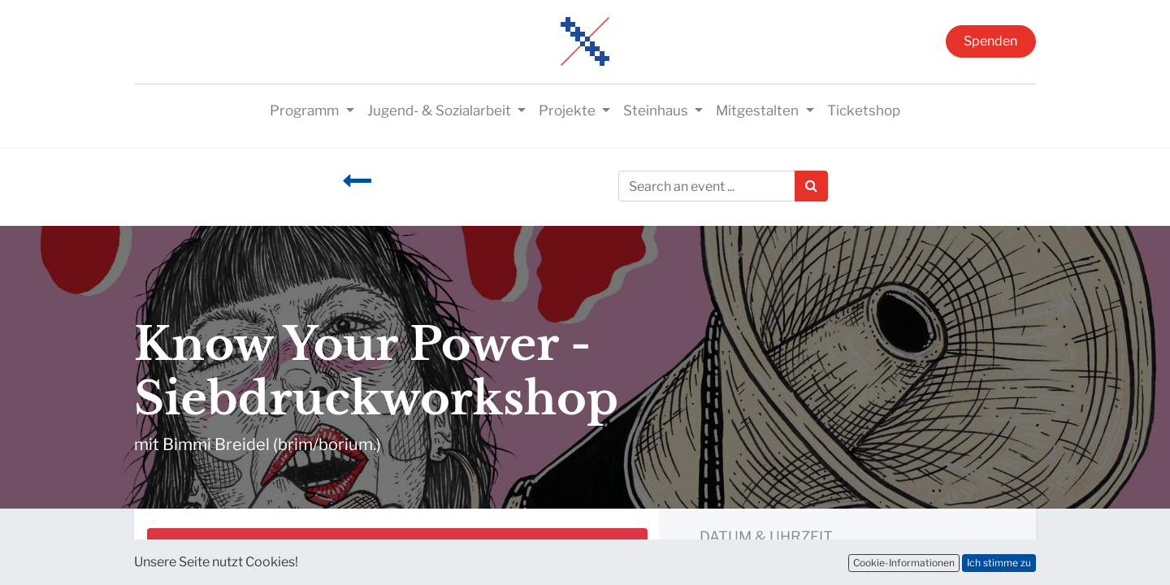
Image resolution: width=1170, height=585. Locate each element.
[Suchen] (811, 186)
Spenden (990, 41)
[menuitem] (864, 111)
